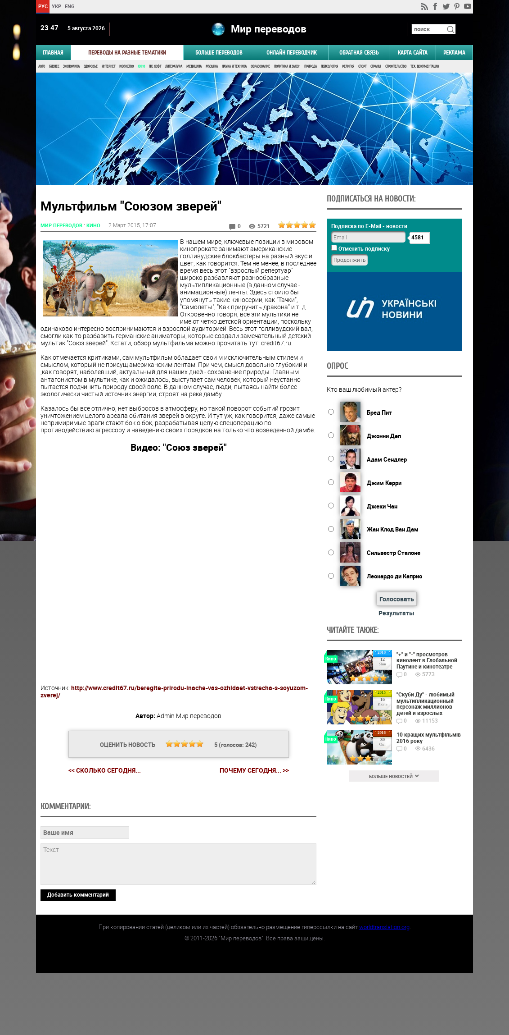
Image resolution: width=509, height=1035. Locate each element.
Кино (141, 66)
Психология (329, 66)
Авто (41, 66)
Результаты (396, 613)
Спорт (362, 66)
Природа (310, 66)
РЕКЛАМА (454, 52)
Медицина (194, 66)
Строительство (395, 66)
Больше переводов (219, 52)
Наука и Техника (234, 66)
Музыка (212, 66)
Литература (173, 66)
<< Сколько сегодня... (104, 770)
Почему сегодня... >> (254, 770)
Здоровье (91, 66)
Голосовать (396, 599)
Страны (375, 66)
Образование (260, 66)
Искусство (126, 66)
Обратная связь (358, 52)
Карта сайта (413, 52)
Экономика (71, 66)
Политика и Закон (287, 66)
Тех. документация (424, 66)
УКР (56, 6)
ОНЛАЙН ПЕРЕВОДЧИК (291, 52)
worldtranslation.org (384, 989)
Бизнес (54, 66)
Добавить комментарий (78, 956)
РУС (43, 6)
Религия (348, 66)
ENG (70, 6)
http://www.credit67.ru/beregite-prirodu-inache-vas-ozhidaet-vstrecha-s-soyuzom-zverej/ (174, 691)
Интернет (108, 66)
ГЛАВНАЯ (53, 52)
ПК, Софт (155, 66)
